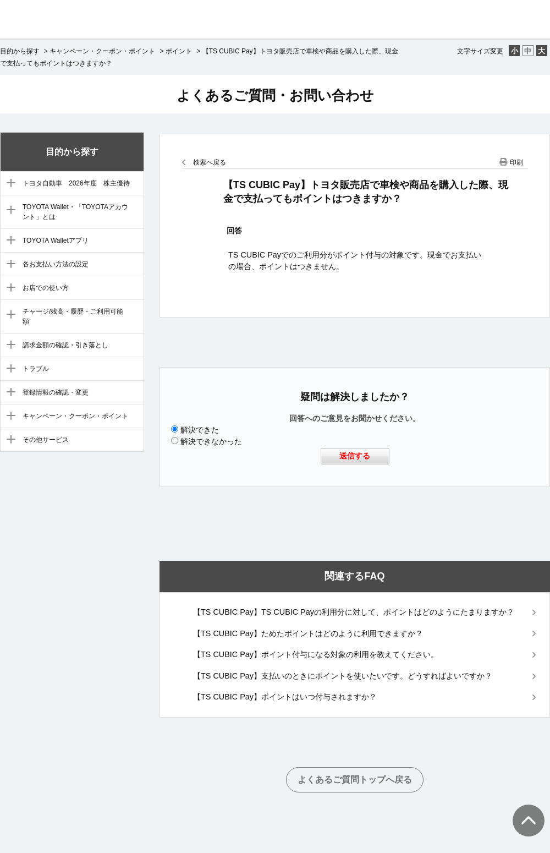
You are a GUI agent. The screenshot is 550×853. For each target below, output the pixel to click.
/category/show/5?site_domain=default (8, 265)
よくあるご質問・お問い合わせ (275, 95)
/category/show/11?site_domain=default (8, 417)
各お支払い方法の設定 (56, 264)
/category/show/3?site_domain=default (8, 211)
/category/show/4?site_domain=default (8, 241)
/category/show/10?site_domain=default (8, 393)
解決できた (199, 429)
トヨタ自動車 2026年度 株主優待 (76, 183)
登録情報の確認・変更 (56, 392)
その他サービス (46, 440)
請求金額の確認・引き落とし (65, 345)
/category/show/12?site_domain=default (8, 440)
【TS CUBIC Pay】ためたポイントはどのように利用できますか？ (308, 633)
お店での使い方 (46, 288)
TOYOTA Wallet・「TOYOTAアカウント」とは (75, 212)
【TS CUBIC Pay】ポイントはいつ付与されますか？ (285, 696)
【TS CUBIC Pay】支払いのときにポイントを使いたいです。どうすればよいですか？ (342, 675)
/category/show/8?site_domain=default (8, 346)
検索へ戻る (209, 162)
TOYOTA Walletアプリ (56, 240)
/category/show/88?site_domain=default (8, 184)
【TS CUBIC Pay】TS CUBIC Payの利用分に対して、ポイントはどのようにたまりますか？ (353, 612)
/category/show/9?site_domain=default (8, 369)
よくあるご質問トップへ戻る (355, 779)
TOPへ (522, 809)
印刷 (516, 162)
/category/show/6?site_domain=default (8, 288)
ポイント (179, 51)
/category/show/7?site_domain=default (8, 315)
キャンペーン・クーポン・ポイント (102, 51)
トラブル (36, 369)
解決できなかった (211, 441)
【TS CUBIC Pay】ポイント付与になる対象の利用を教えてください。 (315, 654)
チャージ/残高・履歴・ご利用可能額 (73, 316)
